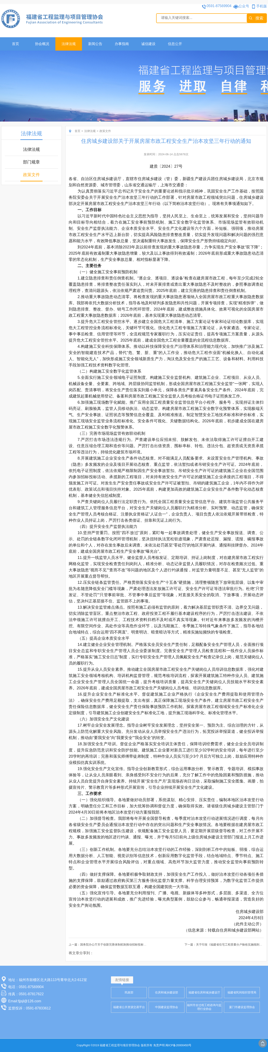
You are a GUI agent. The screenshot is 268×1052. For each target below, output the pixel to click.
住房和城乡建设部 (166, 992)
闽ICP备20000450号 (178, 1045)
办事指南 (122, 44)
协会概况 (42, 44)
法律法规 (69, 44)
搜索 (259, 18)
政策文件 (31, 174)
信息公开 (175, 44)
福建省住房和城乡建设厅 (204, 992)
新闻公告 (95, 44)
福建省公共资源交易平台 (129, 1007)
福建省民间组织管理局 (241, 992)
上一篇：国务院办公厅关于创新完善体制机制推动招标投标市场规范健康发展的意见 (122, 944)
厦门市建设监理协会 (242, 1007)
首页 (15, 44)
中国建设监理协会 (166, 1007)
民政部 (129, 992)
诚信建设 (148, 44)
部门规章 (31, 162)
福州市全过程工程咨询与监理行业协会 (204, 1007)
